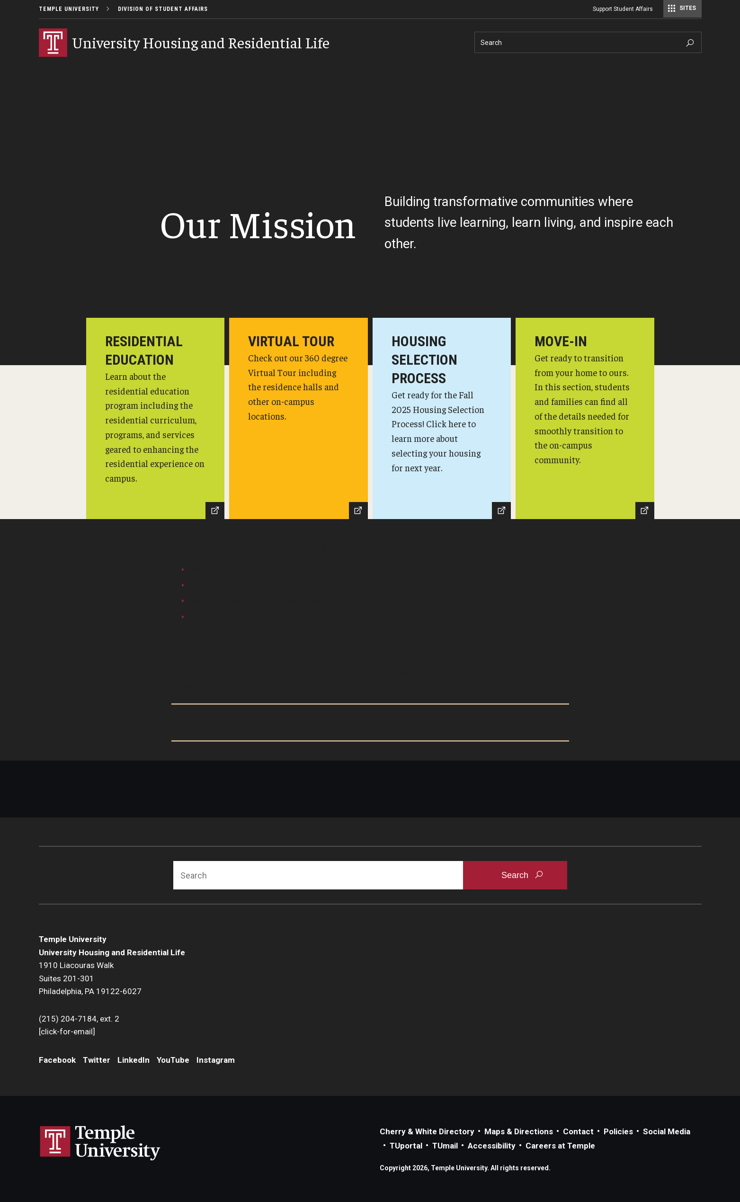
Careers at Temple (560, 1145)
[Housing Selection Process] (442, 418)
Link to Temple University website (100, 1143)
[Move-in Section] (585, 418)
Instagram (215, 1060)
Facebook (57, 1060)
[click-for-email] (67, 1031)
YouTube (173, 1060)
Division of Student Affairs (163, 9)
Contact (578, 1131)
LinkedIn (133, 1060)
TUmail (445, 1145)
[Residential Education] (155, 418)
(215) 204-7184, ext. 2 (79, 1018)
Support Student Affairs (623, 9)
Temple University (69, 9)
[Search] (588, 42)
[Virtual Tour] (298, 418)
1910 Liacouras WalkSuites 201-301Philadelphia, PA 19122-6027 (91, 978)
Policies (618, 1131)
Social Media (666, 1131)
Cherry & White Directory (427, 1131)
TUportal (406, 1145)
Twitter (96, 1060)
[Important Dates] (370, 723)
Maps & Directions (518, 1131)
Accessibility (492, 1145)
